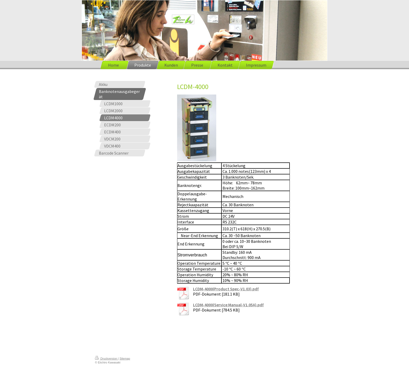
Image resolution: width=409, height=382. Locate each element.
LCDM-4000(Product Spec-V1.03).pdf (226, 288)
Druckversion (106, 358)
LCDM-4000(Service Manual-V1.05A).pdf (228, 304)
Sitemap (124, 358)
